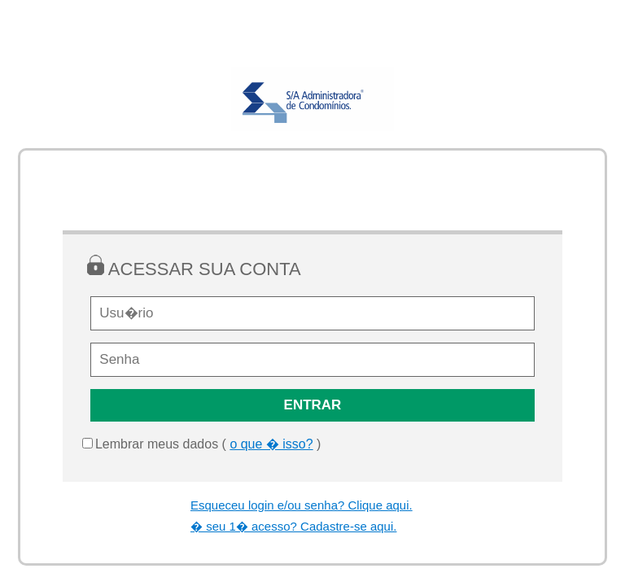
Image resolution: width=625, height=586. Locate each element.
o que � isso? (270, 444)
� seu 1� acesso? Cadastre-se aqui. (293, 526)
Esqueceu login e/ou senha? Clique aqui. (301, 505)
